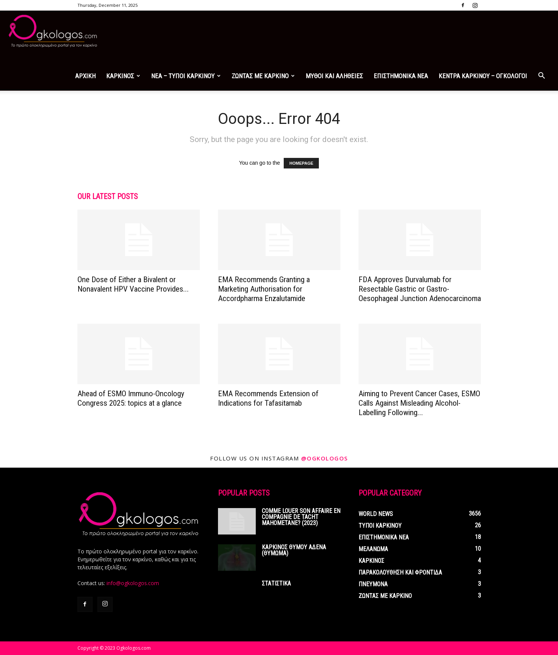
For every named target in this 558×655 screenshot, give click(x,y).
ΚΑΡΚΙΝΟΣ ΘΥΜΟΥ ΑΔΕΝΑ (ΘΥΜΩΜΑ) (294, 550)
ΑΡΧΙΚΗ (85, 76)
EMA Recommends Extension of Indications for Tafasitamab (268, 398)
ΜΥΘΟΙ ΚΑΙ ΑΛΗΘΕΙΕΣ (334, 76)
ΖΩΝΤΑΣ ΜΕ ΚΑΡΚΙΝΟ (263, 76)
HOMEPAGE (301, 163)
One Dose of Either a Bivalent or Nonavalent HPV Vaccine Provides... (133, 284)
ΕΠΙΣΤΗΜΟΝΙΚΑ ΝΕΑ (401, 76)
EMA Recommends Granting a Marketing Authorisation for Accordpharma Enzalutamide (264, 289)
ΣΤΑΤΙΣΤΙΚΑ (276, 583)
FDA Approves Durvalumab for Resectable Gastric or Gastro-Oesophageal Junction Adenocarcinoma (420, 289)
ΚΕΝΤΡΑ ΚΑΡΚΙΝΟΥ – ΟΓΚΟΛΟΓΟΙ (483, 76)
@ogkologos (324, 458)
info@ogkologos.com (133, 583)
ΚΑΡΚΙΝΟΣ (123, 76)
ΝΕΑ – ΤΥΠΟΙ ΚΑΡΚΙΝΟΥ (186, 76)
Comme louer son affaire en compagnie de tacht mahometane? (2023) (301, 517)
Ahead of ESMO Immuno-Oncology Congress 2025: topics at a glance (130, 398)
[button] (541, 76)
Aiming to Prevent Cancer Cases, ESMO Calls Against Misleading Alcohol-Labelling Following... (419, 403)
